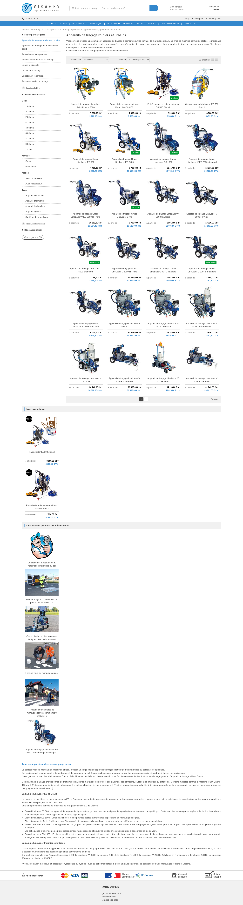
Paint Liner (31, 166)
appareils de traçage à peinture (117, 41)
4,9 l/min (30, 128)
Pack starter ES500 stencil (42, 452)
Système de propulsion (37, 217)
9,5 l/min (30, 144)
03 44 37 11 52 (31, 18)
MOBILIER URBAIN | (147, 24)
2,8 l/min (30, 117)
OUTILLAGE (189, 24)
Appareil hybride (33, 211)
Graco (29, 161)
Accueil (25, 29)
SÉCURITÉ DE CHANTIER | (120, 24)
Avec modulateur (34, 183)
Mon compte (173, 7)
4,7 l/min (30, 122)
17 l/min (29, 149)
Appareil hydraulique (36, 206)
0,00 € (217, 9)
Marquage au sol (39, 29)
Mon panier (214, 6)
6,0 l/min (30, 133)
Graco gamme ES (33, 237)
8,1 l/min (30, 138)
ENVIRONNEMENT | (170, 24)
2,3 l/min (30, 111)
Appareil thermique (35, 201)
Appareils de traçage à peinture (65, 29)
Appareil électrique (35, 195)
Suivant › (215, 399)
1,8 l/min (30, 106)
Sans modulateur (34, 178)
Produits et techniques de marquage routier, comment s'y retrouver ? (42, 713)
